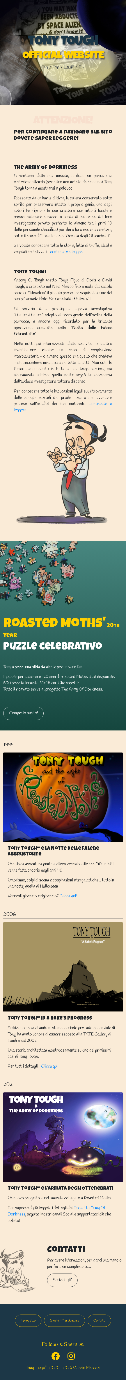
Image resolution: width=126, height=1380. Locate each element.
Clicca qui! (68, 896)
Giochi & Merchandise (64, 1320)
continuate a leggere (67, 252)
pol (82, 67)
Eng (45, 67)
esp (56, 67)
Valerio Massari (86, 1368)
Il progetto (28, 1320)
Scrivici (62, 1280)
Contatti (99, 1320)
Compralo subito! (23, 713)
